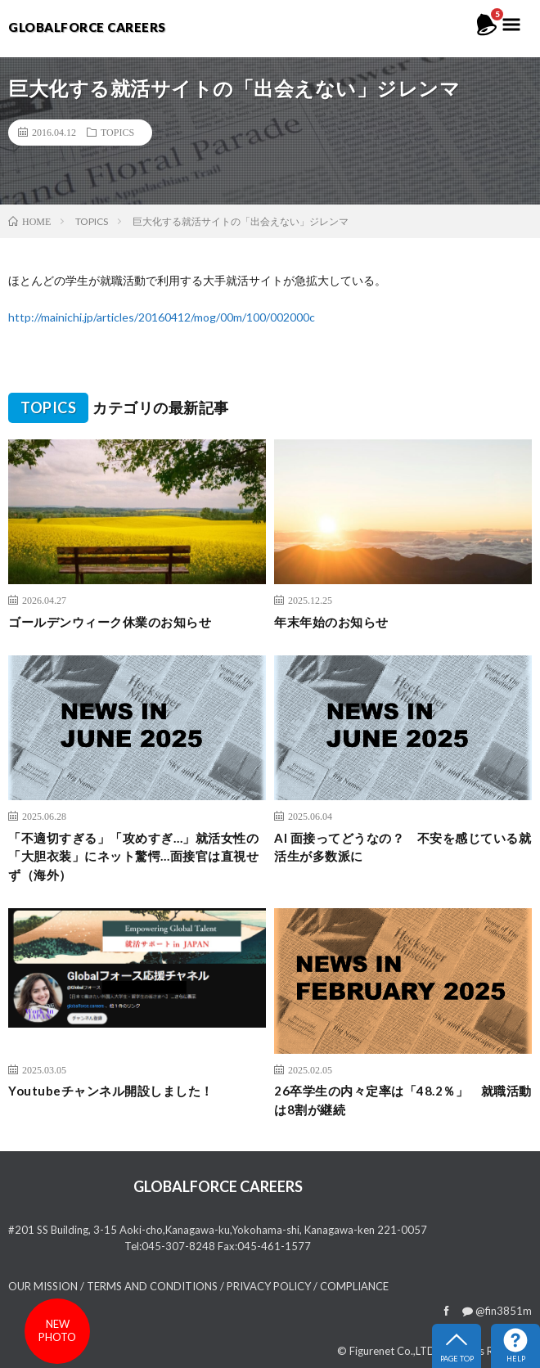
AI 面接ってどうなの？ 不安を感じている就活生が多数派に (402, 847)
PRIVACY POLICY (269, 1286)
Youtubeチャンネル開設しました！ (111, 1090)
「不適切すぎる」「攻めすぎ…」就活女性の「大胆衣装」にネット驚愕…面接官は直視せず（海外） (133, 856)
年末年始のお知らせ (331, 621)
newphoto (57, 1330)
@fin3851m (497, 1310)
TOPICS (117, 132)
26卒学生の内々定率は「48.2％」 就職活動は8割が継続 (403, 1100)
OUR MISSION (43, 1286)
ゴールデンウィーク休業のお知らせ (109, 621)
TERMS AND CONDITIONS (152, 1286)
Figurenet (371, 1350)
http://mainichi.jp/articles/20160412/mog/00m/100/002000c (161, 317)
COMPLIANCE (354, 1286)
